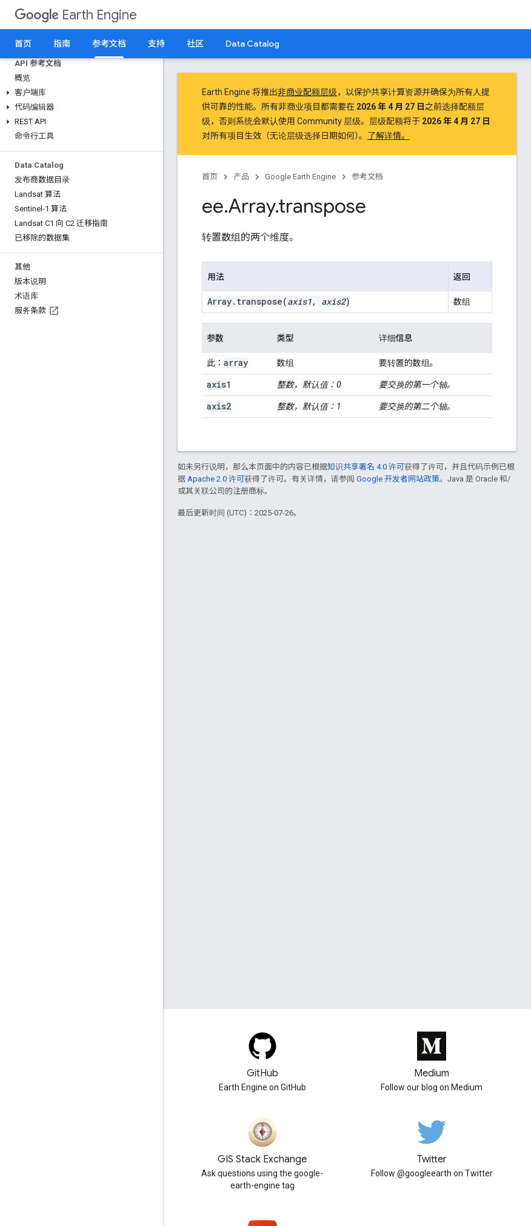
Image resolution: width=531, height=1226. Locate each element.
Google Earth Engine (300, 176)
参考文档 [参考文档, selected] (109, 43)
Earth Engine (76, 15)
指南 (61, 43)
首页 (23, 43)
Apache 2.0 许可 (215, 478)
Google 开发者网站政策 (397, 478)
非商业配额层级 (307, 92)
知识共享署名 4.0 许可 (365, 466)
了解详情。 (388, 136)
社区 (195, 43)
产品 (241, 176)
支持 (156, 43)
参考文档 (367, 176)
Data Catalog (252, 43)
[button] (79, 92)
